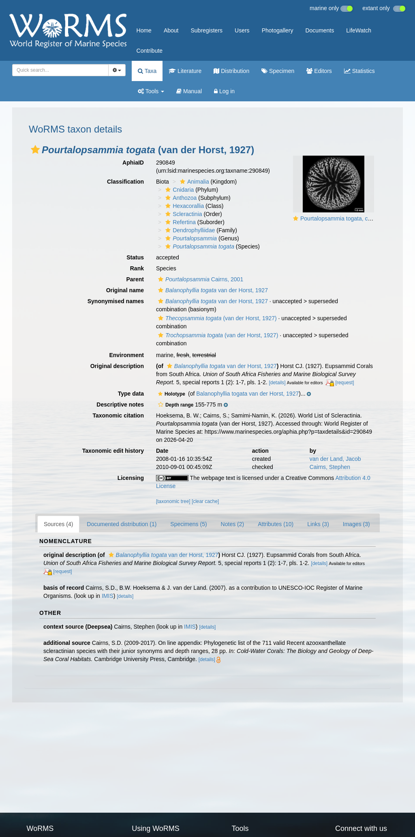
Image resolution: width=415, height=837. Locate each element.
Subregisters (206, 30)
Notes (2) (232, 524)
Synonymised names (116, 301)
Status (135, 257)
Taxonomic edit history (113, 450)
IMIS (107, 596)
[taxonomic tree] (173, 501)
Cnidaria (178, 189)
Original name (125, 290)
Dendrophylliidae (189, 230)
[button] (35, 149)
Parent (135, 279)
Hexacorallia (183, 206)
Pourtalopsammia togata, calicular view (349, 218)
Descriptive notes (120, 404)
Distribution (231, 71)
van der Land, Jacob (335, 459)
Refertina (179, 222)
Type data (131, 393)
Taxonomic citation (118, 415)
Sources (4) (58, 524)
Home (144, 30)
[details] (277, 382)
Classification (125, 181)
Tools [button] (151, 91)
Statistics (359, 71)
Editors (319, 71)
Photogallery (277, 30)
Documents (319, 30)
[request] (344, 382)
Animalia (193, 181)
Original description (117, 366)
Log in (224, 91)
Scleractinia (182, 214)
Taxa (147, 71)
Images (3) (356, 524)
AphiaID (133, 162)
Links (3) (318, 524)
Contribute (150, 50)
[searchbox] (59, 70)
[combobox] (60, 70)
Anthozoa (180, 198)
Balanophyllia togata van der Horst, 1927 (247, 393)
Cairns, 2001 (199, 279)
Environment (126, 355)
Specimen (277, 71)
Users (242, 30)
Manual (189, 91)
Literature (185, 71)
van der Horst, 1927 (212, 290)
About (171, 30)
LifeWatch (358, 30)
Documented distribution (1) (121, 524)
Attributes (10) (275, 524)
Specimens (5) (188, 524)
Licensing (131, 478)
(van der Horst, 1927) (216, 318)
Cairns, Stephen (330, 467)
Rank (137, 268)
